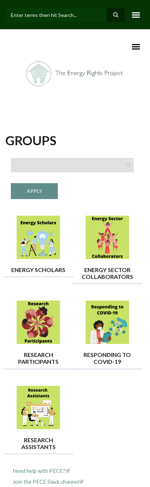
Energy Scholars (38, 269)
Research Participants (38, 358)
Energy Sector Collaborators (107, 273)
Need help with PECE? (41, 470)
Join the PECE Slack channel (48, 481)
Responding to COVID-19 (107, 358)
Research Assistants (38, 443)
